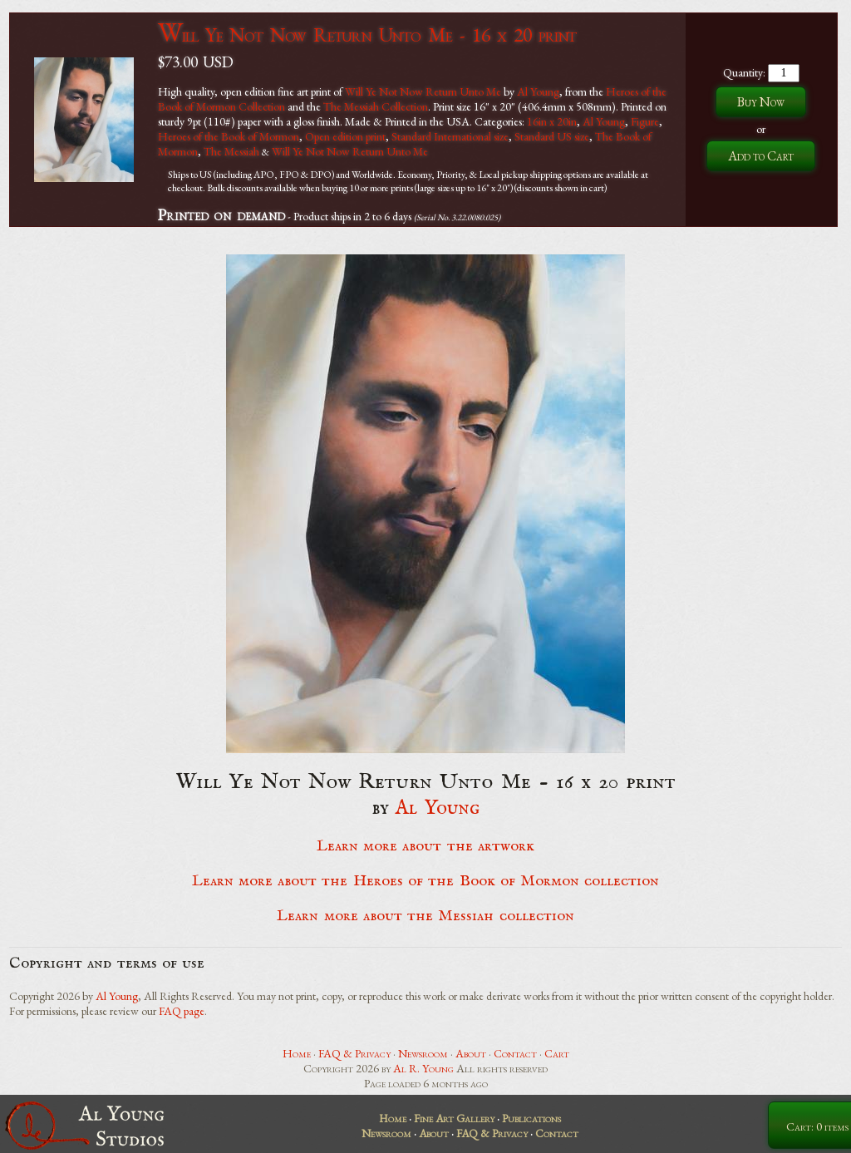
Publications (531, 1118)
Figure (645, 121)
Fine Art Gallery (454, 1118)
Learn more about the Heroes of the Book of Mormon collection (426, 881)
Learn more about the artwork (425, 846)
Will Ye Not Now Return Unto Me (423, 91)
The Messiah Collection (375, 106)
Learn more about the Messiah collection (425, 916)
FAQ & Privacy (354, 1053)
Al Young (538, 91)
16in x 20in (552, 121)
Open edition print (345, 136)
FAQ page (181, 1010)
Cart (556, 1053)
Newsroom (423, 1053)
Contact (515, 1053)
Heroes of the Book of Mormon (228, 136)
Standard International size (450, 136)
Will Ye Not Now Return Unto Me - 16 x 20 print (367, 34)
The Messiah (231, 151)
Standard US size (551, 136)
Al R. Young (423, 1068)
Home (297, 1053)
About (470, 1053)
